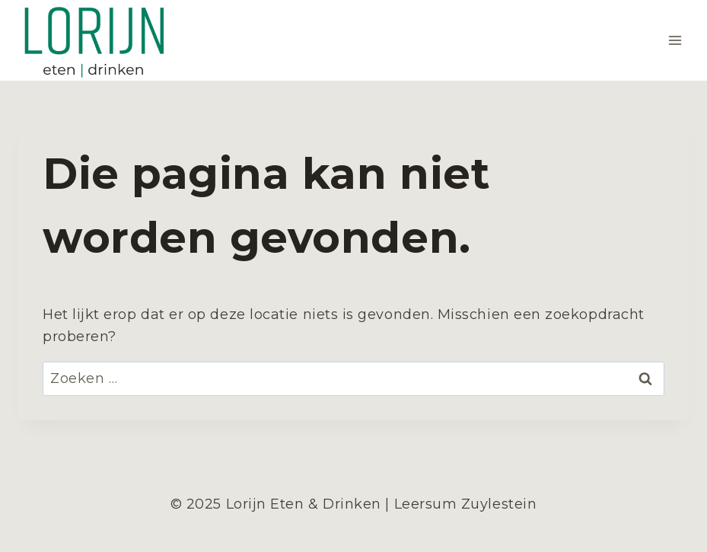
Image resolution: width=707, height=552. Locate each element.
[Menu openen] (675, 41)
